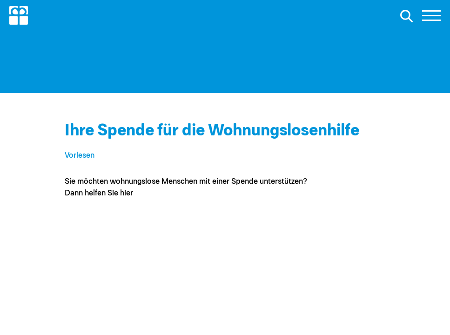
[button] (431, 18)
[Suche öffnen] (406, 16)
